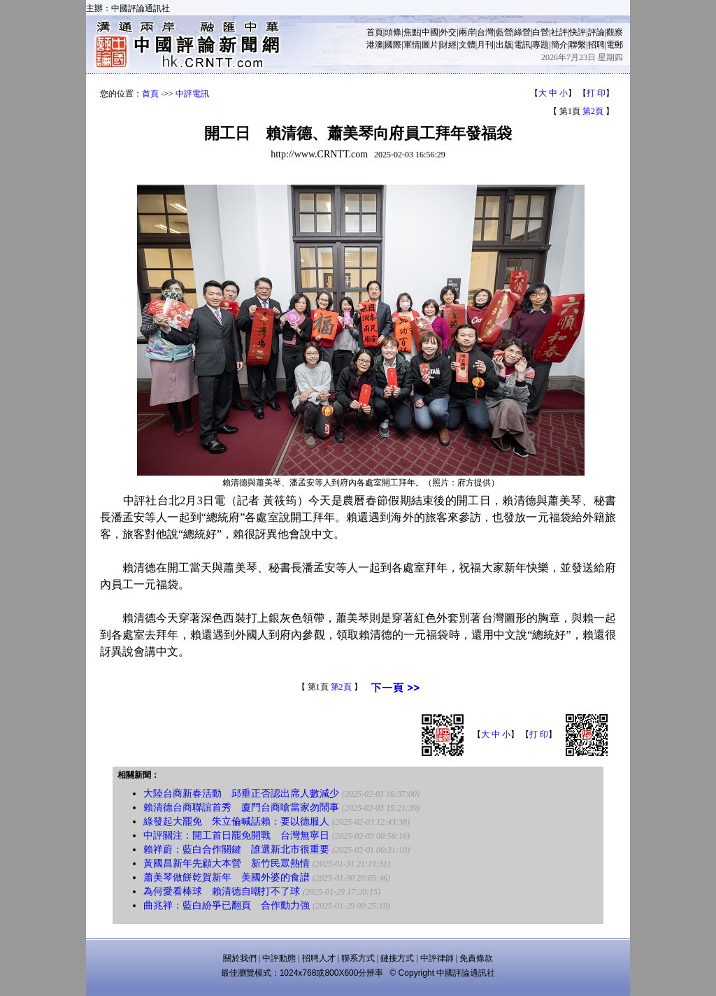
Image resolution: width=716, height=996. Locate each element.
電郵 (614, 45)
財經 (448, 45)
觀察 (614, 32)
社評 (559, 32)
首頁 (374, 32)
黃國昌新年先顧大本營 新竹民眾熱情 (226, 863)
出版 (504, 45)
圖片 (430, 45)
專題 (540, 45)
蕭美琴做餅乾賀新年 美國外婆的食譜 (226, 877)
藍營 (504, 32)
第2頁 (592, 111)
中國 (430, 32)
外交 (448, 32)
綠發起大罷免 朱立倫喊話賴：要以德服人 (236, 821)
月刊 (485, 45)
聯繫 (577, 45)
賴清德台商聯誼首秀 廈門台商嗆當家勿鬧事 (241, 807)
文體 (467, 45)
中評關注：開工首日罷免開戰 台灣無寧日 (236, 835)
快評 (577, 32)
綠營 (522, 32)
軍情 (411, 45)
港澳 (374, 45)
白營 (540, 32)
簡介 (559, 45)
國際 (393, 45)
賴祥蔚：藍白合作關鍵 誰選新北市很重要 (236, 849)
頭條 (393, 32)
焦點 (411, 32)
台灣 (485, 32)
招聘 (596, 45)
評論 (596, 32)
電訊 (522, 45)
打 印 (596, 93)
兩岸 (467, 32)
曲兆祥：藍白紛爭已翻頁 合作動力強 (226, 905)
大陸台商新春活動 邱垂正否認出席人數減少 (241, 793)
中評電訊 (192, 94)
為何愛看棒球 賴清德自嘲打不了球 (221, 891)
